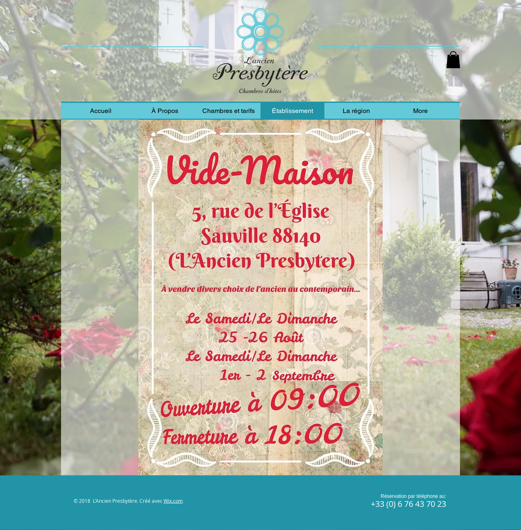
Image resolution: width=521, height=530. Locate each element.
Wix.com (173, 500)
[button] (453, 59)
